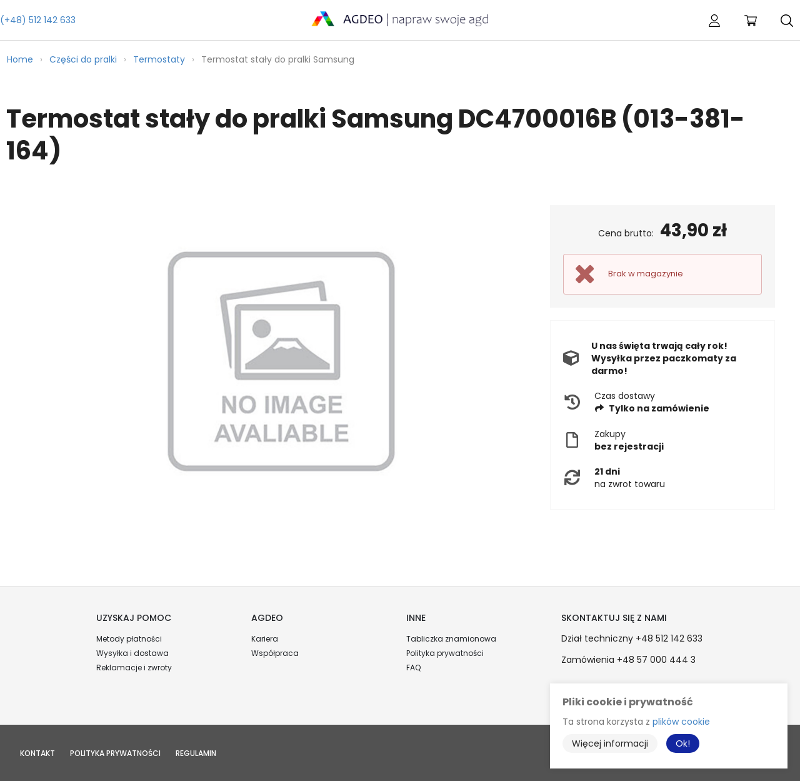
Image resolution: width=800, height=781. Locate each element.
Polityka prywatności (445, 653)
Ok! (683, 743)
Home (20, 59)
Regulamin (196, 753)
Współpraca (275, 653)
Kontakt (37, 753)
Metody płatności (129, 638)
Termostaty (159, 59)
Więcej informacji (610, 743)
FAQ (413, 667)
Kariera (264, 638)
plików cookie (681, 721)
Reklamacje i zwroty (134, 667)
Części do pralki (83, 59)
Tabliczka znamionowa (451, 638)
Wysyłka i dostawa (132, 653)
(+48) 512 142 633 (38, 20)
